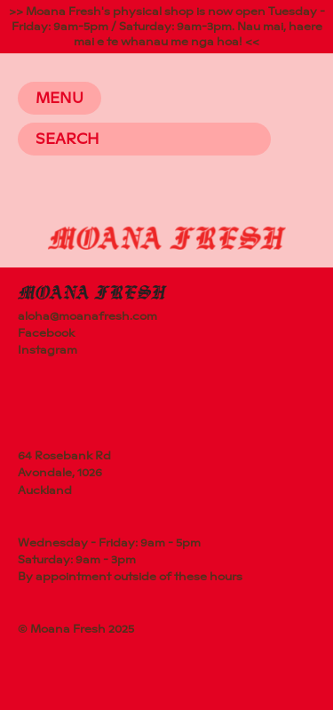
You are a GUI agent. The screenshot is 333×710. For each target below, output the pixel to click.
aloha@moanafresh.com (87, 316)
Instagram (47, 350)
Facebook (46, 333)
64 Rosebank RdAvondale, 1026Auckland (64, 473)
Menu (59, 98)
